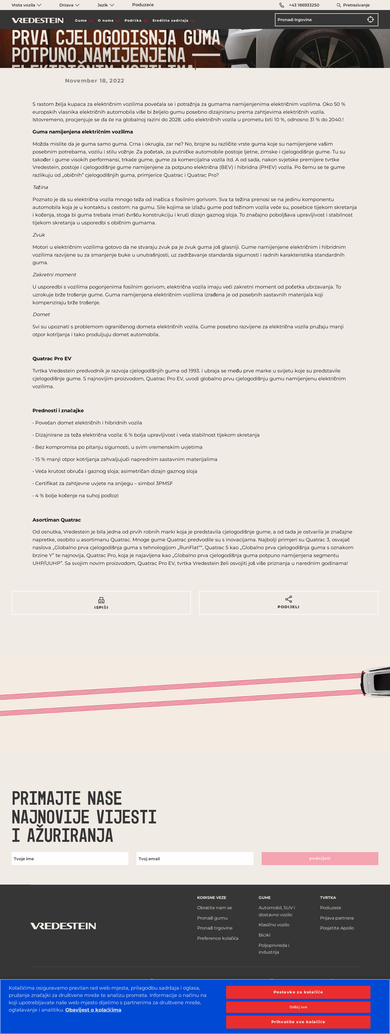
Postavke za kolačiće (298, 992)
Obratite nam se (214, 907)
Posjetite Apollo (337, 928)
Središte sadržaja (170, 20)
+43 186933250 (299, 5)
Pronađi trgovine (215, 928)
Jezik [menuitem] (106, 5)
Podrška (133, 20)
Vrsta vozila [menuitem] (26, 5)
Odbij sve (298, 1007)
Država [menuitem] (69, 5)
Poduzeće (143, 4)
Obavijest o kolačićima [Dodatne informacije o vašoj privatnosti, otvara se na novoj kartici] (93, 1010)
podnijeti (320, 858)
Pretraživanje (356, 5)
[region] (195, 1006)
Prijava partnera (337, 918)
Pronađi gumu (212, 918)
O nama (106, 20)
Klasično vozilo (274, 924)
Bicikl (264, 935)
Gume (81, 20)
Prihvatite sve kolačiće (298, 1021)
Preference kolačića (217, 938)
